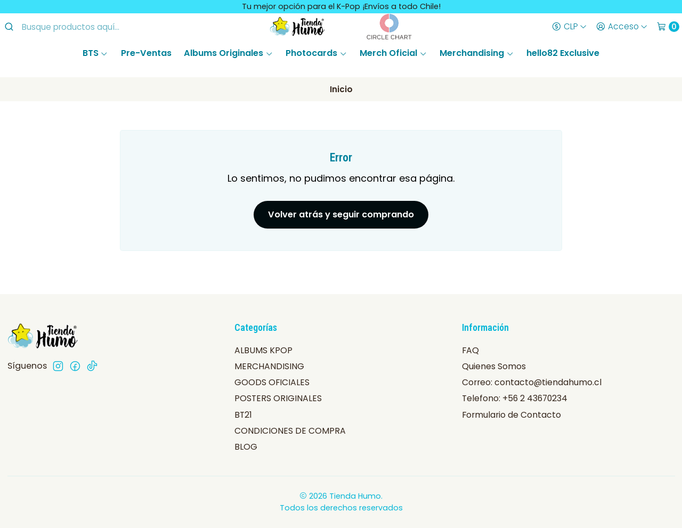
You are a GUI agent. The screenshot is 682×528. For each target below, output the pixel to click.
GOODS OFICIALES (272, 382)
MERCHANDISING (269, 366)
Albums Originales (228, 53)
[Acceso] (621, 26)
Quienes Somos (494, 366)
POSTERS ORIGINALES (278, 398)
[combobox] (91, 26)
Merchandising (477, 53)
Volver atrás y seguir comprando (341, 214)
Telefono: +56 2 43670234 (514, 398)
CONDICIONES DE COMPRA (290, 431)
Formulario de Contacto (511, 415)
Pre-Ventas (146, 53)
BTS (95, 53)
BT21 (243, 415)
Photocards (316, 53)
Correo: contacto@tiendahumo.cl (532, 382)
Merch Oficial (393, 53)
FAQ (470, 350)
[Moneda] (569, 26)
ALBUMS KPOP (263, 350)
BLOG (245, 447)
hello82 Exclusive (562, 53)
